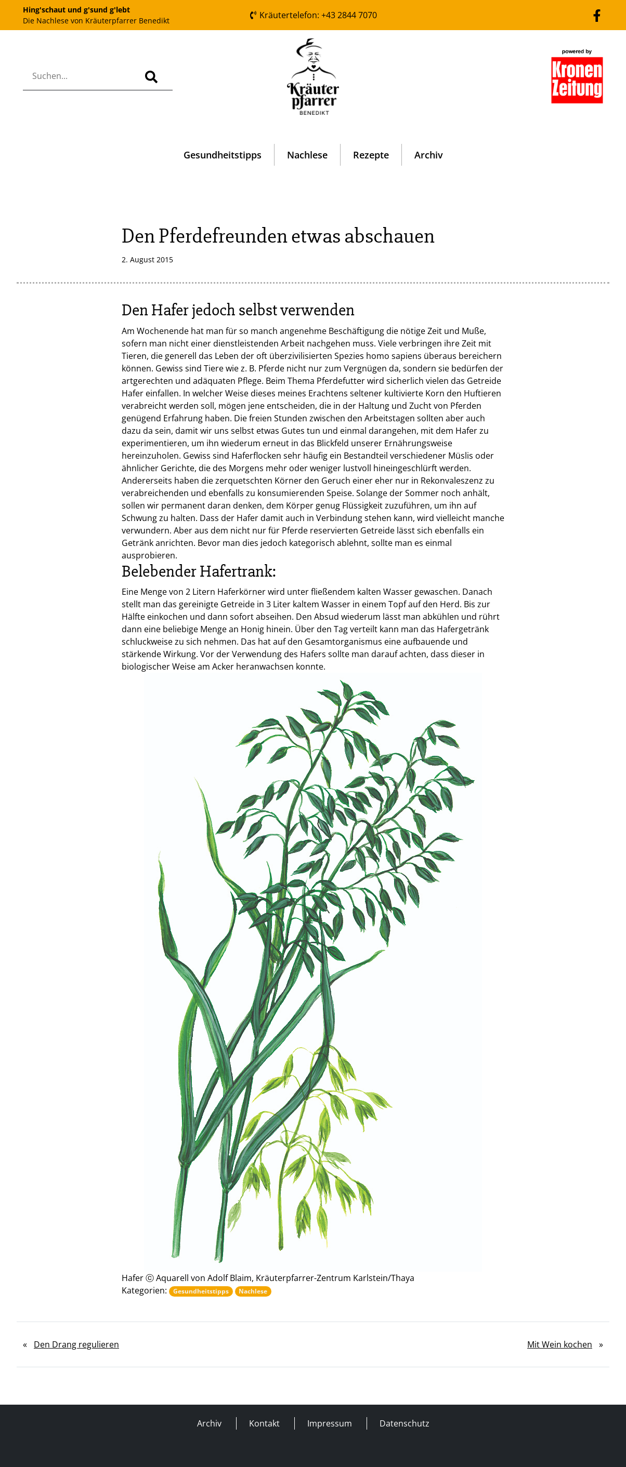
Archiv (428, 155)
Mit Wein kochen (559, 1344)
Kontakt (264, 1423)
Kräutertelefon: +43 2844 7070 (313, 15)
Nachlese (307, 155)
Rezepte (371, 155)
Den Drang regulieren (76, 1344)
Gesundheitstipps (223, 155)
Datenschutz (404, 1423)
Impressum (329, 1423)
